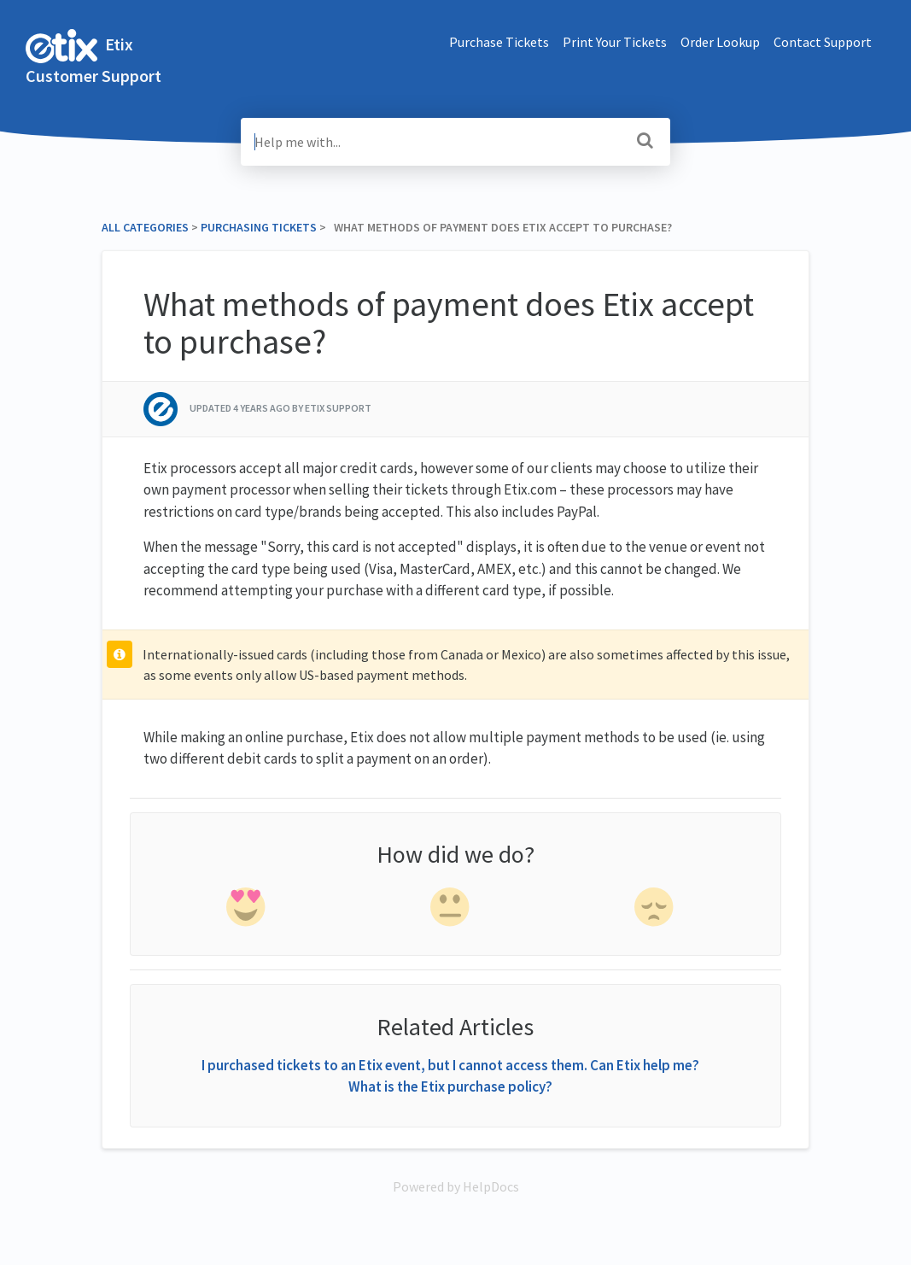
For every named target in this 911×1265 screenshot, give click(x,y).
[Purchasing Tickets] (259, 227)
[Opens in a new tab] (456, 1186)
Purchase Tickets (499, 41)
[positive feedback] (246, 910)
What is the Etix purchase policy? (450, 1086)
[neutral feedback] (451, 910)
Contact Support (823, 41)
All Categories (145, 227)
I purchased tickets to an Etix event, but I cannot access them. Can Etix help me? (450, 1065)
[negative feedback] (655, 910)
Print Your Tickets (615, 41)
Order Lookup (720, 41)
